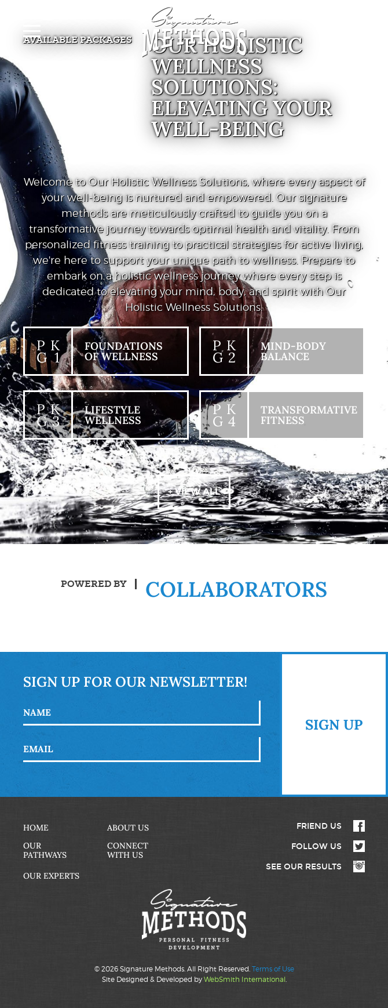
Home (36, 827)
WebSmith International (244, 979)
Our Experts (51, 876)
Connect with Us (127, 850)
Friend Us (319, 826)
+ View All (194, 491)
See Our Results (304, 866)
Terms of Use (273, 969)
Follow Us (316, 846)
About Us (128, 827)
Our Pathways (45, 850)
